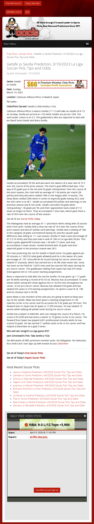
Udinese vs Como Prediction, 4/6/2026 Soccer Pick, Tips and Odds (47, 375)
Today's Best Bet (36, 3)
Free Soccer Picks (34, 353)
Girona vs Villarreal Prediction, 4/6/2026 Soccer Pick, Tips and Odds (48, 379)
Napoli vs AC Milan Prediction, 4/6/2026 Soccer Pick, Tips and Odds (48, 382)
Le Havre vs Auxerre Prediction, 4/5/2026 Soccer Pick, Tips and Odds (49, 395)
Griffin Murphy (38, 438)
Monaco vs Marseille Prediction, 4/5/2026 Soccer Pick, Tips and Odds (49, 405)
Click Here (63, 344)
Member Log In (13, 12)
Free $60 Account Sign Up (47, 491)
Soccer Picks (25, 54)
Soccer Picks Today (30, 219)
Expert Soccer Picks (35, 358)
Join (27, 12)
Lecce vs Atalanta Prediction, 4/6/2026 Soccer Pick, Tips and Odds (47, 372)
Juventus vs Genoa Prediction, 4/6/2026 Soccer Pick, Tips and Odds (48, 385)
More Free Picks (78, 417)
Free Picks (12, 54)
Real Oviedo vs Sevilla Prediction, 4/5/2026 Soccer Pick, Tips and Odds (49, 402)
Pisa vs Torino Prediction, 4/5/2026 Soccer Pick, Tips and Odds (45, 399)
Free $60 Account (14, 3)
